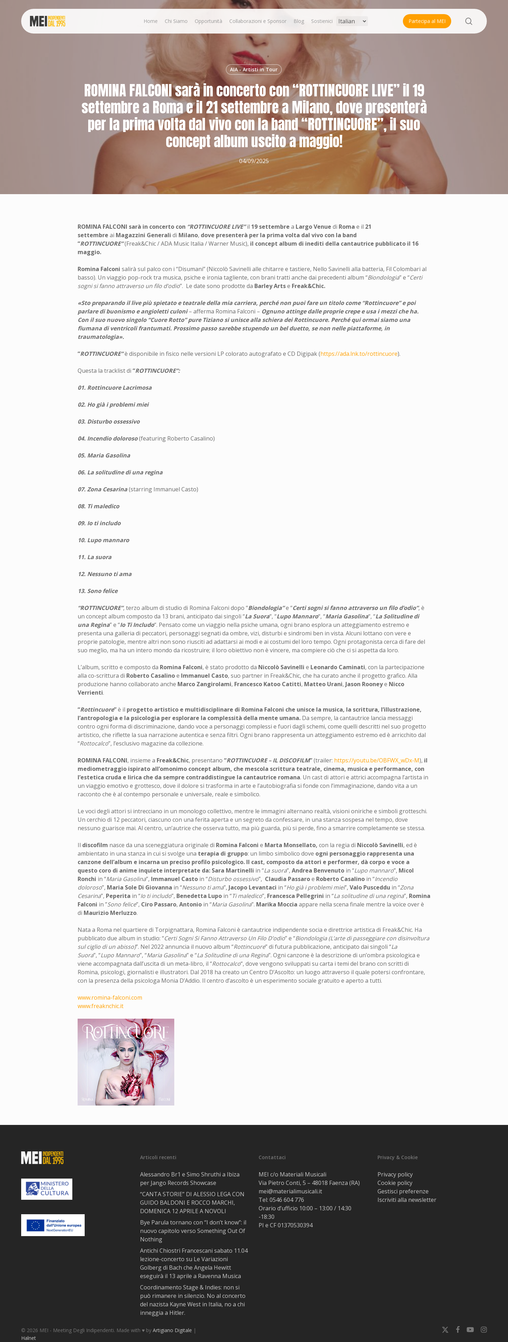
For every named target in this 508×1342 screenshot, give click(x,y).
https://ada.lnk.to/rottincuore (359, 354)
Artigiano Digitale (172, 1330)
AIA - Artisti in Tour (254, 69)
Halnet (28, 1338)
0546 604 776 (287, 1200)
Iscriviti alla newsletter (406, 1200)
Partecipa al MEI (427, 21)
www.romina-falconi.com (110, 997)
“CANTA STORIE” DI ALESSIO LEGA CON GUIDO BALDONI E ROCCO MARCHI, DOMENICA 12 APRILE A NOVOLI (192, 1202)
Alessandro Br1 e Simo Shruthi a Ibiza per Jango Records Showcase (190, 1178)
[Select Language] (352, 21)
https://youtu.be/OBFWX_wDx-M (376, 760)
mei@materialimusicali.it (290, 1191)
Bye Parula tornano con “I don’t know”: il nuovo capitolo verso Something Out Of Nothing (193, 1230)
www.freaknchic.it (100, 1006)
